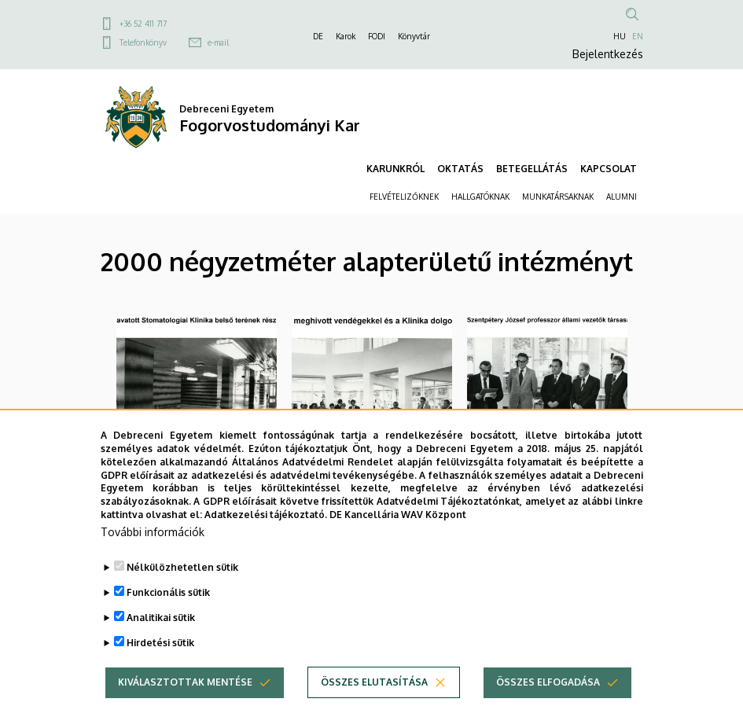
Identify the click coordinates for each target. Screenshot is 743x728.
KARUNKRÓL (395, 169)
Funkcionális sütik (168, 617)
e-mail (218, 42)
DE (318, 36)
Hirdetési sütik (160, 667)
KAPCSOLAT (608, 169)
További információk (152, 556)
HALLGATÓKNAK (480, 196)
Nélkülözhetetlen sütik (182, 591)
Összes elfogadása (548, 706)
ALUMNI (621, 196)
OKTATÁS (460, 169)
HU (619, 36)
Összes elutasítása (374, 706)
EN (637, 36)
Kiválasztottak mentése (185, 706)
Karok (345, 36)
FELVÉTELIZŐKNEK (404, 196)
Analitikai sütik (161, 642)
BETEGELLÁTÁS (532, 169)
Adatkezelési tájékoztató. (265, 540)
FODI (376, 36)
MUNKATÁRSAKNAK (558, 196)
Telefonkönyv (143, 42)
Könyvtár (414, 36)
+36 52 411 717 (143, 23)
